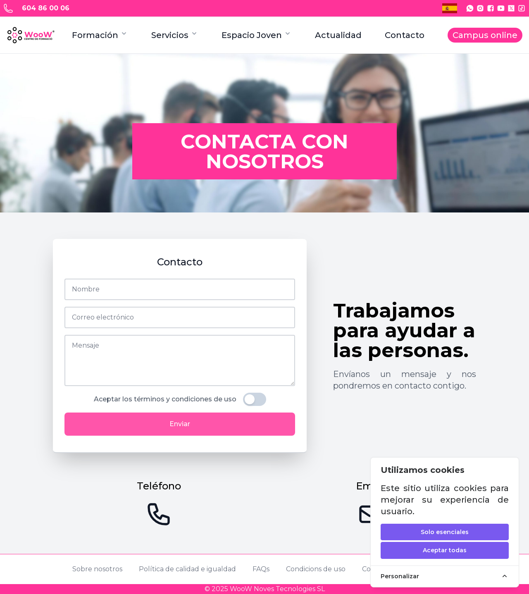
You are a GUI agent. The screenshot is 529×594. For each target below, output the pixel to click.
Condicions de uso (316, 569)
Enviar (179, 424)
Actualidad (338, 35)
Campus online (485, 35)
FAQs (261, 569)
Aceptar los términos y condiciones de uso (165, 399)
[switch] (254, 399)
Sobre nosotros (97, 569)
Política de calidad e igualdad (187, 569)
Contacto (404, 35)
